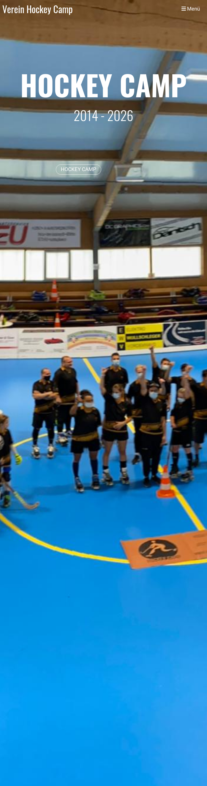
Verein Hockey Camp (37, 9)
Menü (190, 9)
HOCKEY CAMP (78, 169)
